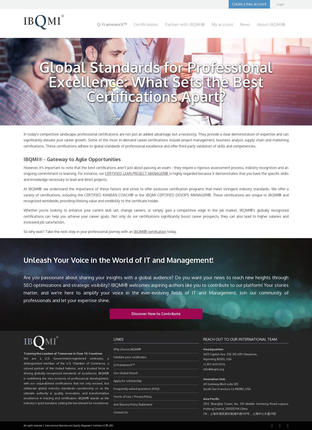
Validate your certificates (129, 357)
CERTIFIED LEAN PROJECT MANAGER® (137, 173)
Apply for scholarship (127, 381)
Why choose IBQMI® (127, 349)
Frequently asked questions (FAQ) (136, 389)
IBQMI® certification (150, 231)
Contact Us (120, 412)
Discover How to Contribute (156, 314)
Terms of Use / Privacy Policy (132, 396)
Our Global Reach (125, 373)
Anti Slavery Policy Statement (132, 404)
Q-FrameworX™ (124, 365)
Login (280, 4)
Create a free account (249, 4)
